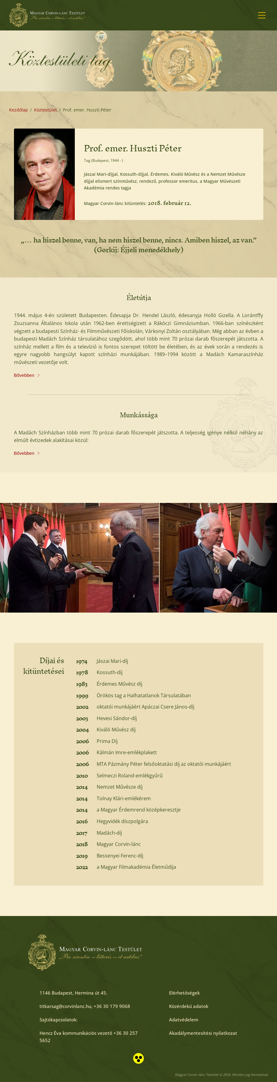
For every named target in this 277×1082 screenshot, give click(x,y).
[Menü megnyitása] (262, 15)
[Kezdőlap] (18, 110)
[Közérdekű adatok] (188, 1006)
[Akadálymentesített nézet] (138, 1058)
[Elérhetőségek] (184, 993)
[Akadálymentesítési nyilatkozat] (203, 1033)
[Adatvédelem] (183, 1020)
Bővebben (27, 375)
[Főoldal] (47, 15)
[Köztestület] (45, 110)
